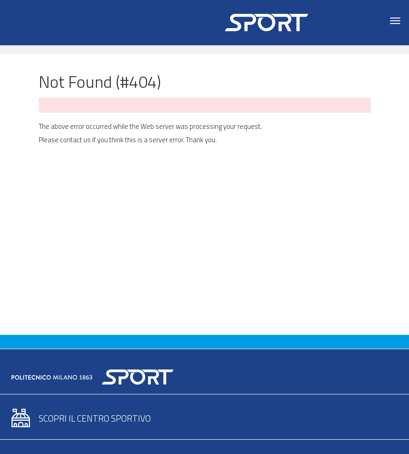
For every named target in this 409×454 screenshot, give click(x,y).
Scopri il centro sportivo (95, 418)
